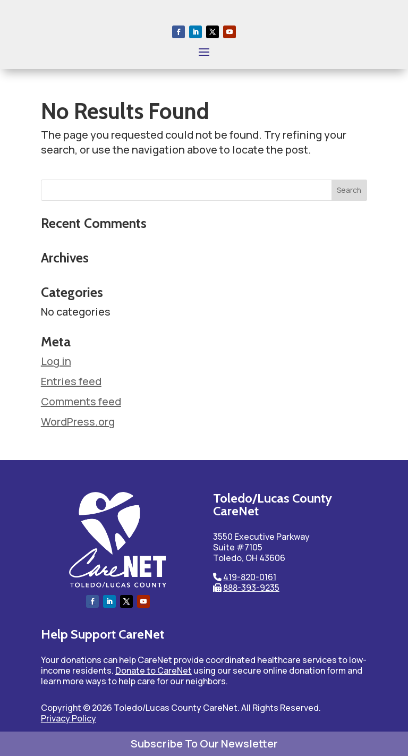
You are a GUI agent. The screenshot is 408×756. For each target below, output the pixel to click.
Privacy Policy (68, 718)
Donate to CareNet (153, 670)
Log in (56, 361)
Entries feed (71, 381)
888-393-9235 (251, 587)
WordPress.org (78, 421)
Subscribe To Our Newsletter (204, 743)
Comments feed (81, 401)
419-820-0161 (249, 577)
